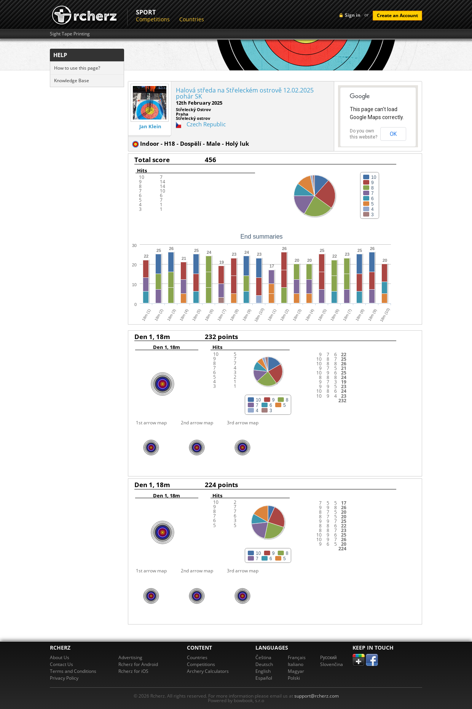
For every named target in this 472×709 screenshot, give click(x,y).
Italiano (295, 664)
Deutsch (264, 664)
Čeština (263, 657)
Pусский (328, 657)
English (263, 671)
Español (263, 678)
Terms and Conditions (73, 671)
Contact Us (61, 664)
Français (297, 657)
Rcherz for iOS (133, 671)
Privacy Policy (64, 678)
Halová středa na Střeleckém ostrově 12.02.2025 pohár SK (245, 93)
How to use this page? (77, 68)
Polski (294, 678)
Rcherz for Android (138, 664)
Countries (191, 19)
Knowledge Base (71, 80)
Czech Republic (206, 124)
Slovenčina (331, 664)
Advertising (130, 657)
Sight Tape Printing (70, 34)
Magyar (296, 671)
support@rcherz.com (316, 696)
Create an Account (397, 15)
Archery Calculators (208, 671)
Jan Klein (150, 126)
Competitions (153, 19)
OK (393, 134)
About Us (59, 657)
